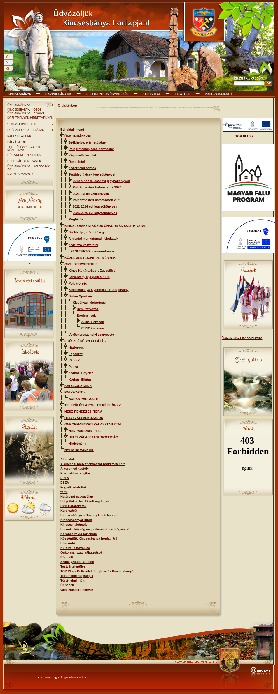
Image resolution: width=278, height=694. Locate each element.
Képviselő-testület (82, 155)
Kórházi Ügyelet (81, 373)
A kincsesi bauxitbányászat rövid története (92, 464)
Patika (73, 366)
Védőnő (74, 360)
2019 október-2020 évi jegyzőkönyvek (101, 181)
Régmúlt (66, 557)
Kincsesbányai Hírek (76, 520)
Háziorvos (76, 347)
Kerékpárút (68, 510)
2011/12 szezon (92, 328)
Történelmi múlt (72, 580)
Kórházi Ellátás (80, 379)
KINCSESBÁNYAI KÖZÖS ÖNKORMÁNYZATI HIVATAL (26, 111)
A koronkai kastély (74, 468)
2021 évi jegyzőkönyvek (91, 193)
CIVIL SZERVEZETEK (21, 124)
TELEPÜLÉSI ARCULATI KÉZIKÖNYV (23, 148)
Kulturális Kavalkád (75, 548)
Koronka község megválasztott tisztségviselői (95, 529)
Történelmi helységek (76, 576)
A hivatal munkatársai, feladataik (93, 238)
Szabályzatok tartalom (77, 562)
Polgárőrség (78, 283)
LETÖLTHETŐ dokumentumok (91, 251)
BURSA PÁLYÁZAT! (83, 398)
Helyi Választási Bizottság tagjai (84, 501)
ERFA (64, 478)
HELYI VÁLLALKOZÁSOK (24, 161)
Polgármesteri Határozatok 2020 (97, 187)
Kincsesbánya (19, 94)
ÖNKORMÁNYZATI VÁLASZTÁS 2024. (28, 167)
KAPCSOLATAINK (19, 136)
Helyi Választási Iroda (85, 430)
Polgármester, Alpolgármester (91, 149)
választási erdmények (76, 589)
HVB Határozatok (73, 506)
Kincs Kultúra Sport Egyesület (92, 270)
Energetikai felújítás (75, 473)
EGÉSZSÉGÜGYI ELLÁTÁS (25, 130)
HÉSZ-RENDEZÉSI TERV (24, 155)
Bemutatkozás (88, 309)
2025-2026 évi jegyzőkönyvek (95, 213)
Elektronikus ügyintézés (107, 94)
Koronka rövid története (78, 534)
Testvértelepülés (72, 566)
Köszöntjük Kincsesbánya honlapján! (88, 538)
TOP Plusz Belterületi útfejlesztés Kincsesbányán (98, 571)
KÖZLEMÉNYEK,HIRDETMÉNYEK (30, 117)
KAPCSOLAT (151, 94)
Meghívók (76, 219)
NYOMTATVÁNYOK (20, 174)
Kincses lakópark (73, 524)
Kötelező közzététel (83, 245)
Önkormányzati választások (81, 552)
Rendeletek (77, 161)
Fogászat (76, 354)
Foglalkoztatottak (73, 487)
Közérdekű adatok (82, 168)
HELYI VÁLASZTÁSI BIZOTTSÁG (93, 437)
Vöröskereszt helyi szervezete (91, 334)
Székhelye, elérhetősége (87, 142)
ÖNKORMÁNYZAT (19, 105)
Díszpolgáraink (58, 94)
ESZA (64, 482)
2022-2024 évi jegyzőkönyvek (95, 206)
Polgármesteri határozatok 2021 (97, 200)
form (63, 492)
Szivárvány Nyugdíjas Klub (89, 277)
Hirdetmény (77, 443)
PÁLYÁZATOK (16, 142)
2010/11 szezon (92, 322)
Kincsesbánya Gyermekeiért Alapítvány (99, 290)
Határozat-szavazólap (76, 496)
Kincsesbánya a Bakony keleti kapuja (88, 515)
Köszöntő (67, 543)
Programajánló (218, 94)
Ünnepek (67, 585)
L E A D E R (182, 94)
